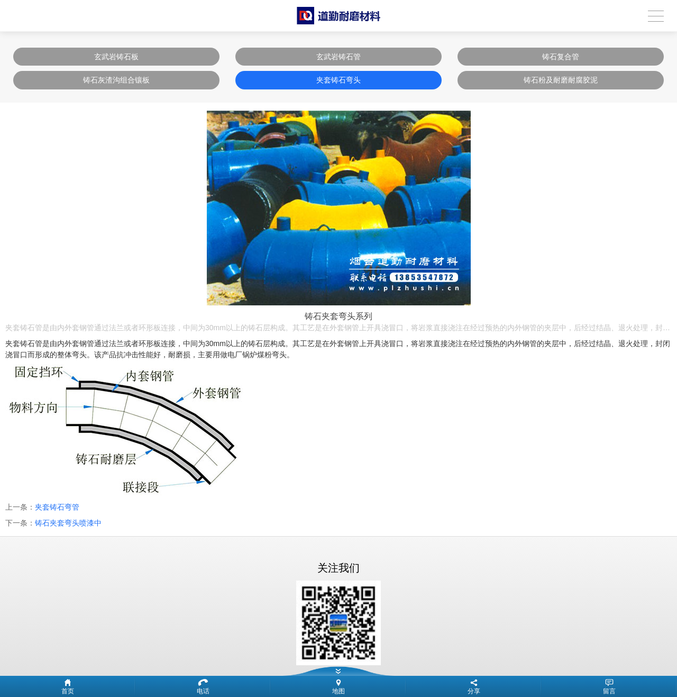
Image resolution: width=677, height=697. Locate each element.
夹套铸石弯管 (57, 507)
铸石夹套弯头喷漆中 (68, 523)
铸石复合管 (560, 56)
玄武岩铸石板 (116, 56)
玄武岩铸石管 (338, 56)
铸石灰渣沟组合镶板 (116, 80)
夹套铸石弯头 (338, 80)
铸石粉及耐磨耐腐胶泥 (561, 80)
